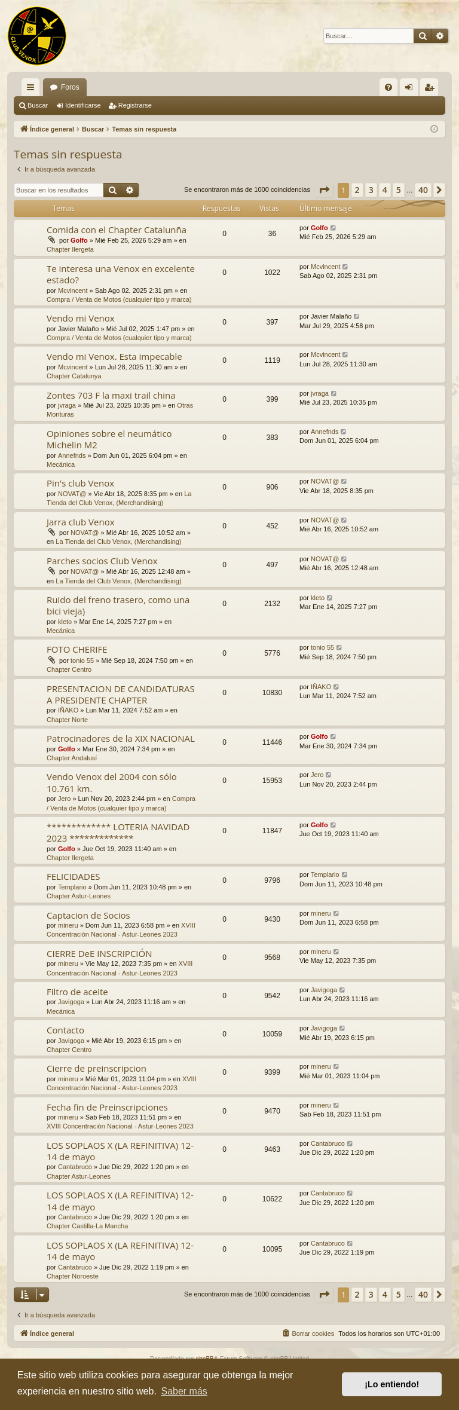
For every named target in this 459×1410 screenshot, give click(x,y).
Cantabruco (75, 1166)
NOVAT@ (72, 493)
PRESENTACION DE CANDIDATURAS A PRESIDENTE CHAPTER (121, 694)
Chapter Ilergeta (70, 249)
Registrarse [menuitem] (432, 89)
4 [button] (384, 189)
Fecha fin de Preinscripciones (107, 1107)
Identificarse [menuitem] (411, 89)
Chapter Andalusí (72, 757)
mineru (68, 925)
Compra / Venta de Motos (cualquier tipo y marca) (119, 299)
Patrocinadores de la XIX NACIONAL (121, 738)
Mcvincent (73, 290)
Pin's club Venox (80, 483)
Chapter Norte (67, 719)
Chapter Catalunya (74, 376)
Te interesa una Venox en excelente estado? (121, 274)
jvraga (67, 405)
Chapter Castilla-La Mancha (87, 1225)
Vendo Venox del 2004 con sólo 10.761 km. (112, 782)
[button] (324, 190)
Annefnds (71, 455)
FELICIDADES (73, 876)
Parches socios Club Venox (102, 561)
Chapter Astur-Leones (79, 896)
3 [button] (371, 189)
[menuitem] (388, 87)
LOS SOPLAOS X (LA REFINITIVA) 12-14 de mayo (120, 1151)
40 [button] (423, 189)
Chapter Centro (69, 669)
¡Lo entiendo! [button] (392, 1384)
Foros (70, 87)
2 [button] (357, 189)
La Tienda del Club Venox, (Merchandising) (118, 541)
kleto (65, 621)
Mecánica (61, 464)
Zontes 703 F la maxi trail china (111, 395)
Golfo (79, 240)
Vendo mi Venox (81, 318)
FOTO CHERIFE (77, 649)
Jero (64, 798)
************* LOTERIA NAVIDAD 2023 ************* (118, 832)
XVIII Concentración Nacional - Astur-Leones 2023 (120, 1126)
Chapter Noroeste (73, 1276)
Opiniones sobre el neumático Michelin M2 (109, 439)
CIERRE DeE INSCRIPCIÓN (99, 953)
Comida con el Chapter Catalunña (116, 229)
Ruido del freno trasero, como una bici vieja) (118, 605)
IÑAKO (68, 710)
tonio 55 (82, 660)
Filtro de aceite (77, 992)
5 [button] (398, 189)
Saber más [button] (184, 1391)
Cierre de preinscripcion (96, 1068)
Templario (72, 887)
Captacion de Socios (88, 915)
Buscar (37, 105)
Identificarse (82, 105)
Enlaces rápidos (32, 89)
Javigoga (71, 1001)
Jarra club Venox (81, 522)
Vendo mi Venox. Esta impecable (114, 356)
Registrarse (135, 105)
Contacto (65, 1030)
